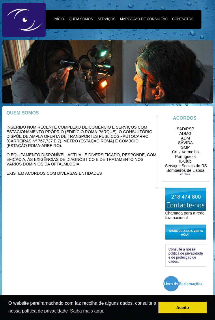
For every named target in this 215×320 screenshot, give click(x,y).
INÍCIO (59, 19)
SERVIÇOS (106, 19)
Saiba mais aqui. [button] (87, 310)
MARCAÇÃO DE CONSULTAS (143, 19)
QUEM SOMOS (81, 19)
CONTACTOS (182, 19)
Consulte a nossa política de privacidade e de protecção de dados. (186, 255)
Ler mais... (185, 174)
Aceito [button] (182, 307)
